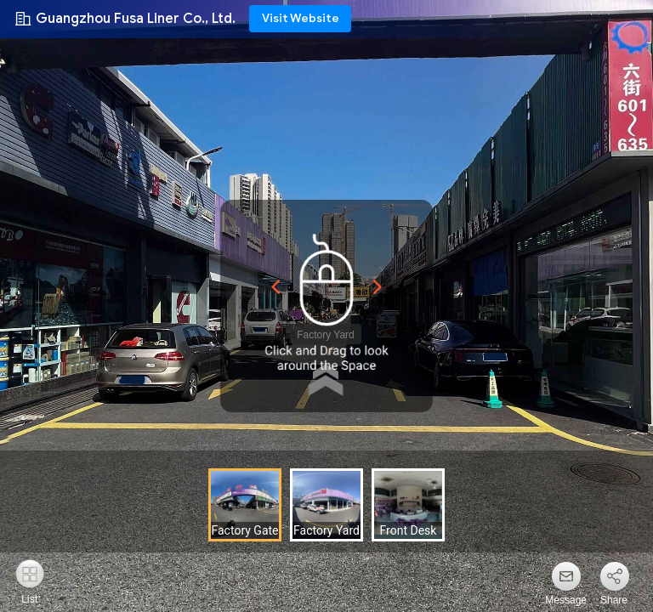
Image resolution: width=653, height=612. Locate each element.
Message (566, 600)
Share (613, 600)
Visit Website (300, 18)
